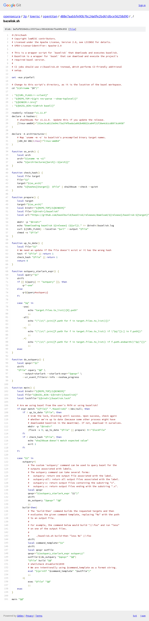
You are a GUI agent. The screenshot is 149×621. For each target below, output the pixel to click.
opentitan (50, 16)
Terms (38, 615)
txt (135, 615)
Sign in (142, 5)
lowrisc (35, 16)
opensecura (11, 16)
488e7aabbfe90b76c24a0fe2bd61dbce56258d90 (94, 16)
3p (25, 16)
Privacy (29, 615)
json (143, 615)
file (72, 29)
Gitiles (20, 615)
